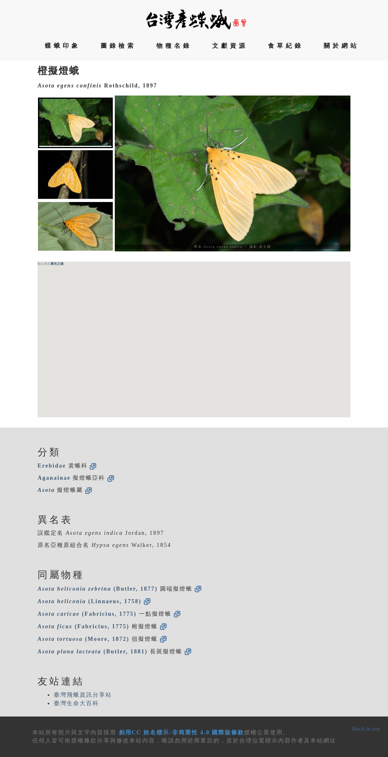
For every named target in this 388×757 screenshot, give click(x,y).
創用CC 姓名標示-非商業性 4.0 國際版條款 (182, 732)
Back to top (366, 729)
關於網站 (341, 46)
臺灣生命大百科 (76, 703)
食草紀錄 (286, 46)
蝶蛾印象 (62, 46)
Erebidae (52, 466)
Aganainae (54, 478)
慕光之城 (57, 264)
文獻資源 (230, 46)
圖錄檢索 (118, 46)
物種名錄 (174, 46)
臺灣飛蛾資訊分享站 (83, 695)
